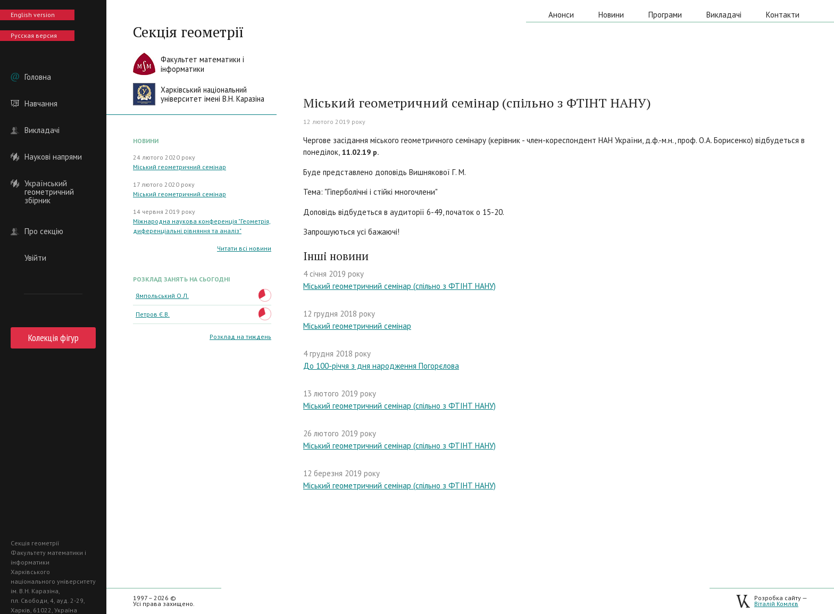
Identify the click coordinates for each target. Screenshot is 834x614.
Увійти (35, 258)
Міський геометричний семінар (179, 167)
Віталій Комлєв (776, 604)
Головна (37, 77)
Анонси (561, 15)
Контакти (782, 15)
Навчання (40, 103)
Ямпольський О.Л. (162, 296)
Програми (665, 15)
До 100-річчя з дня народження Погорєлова (381, 366)
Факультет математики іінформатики (202, 64)
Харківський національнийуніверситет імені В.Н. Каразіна (212, 94)
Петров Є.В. (153, 314)
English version (33, 15)
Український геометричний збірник (49, 183)
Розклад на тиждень (240, 337)
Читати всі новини (244, 248)
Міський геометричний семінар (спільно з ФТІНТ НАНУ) (399, 286)
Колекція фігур (53, 337)
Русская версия (34, 35)
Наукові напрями (53, 157)
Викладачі (42, 130)
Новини (611, 15)
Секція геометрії (188, 32)
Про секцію (43, 231)
